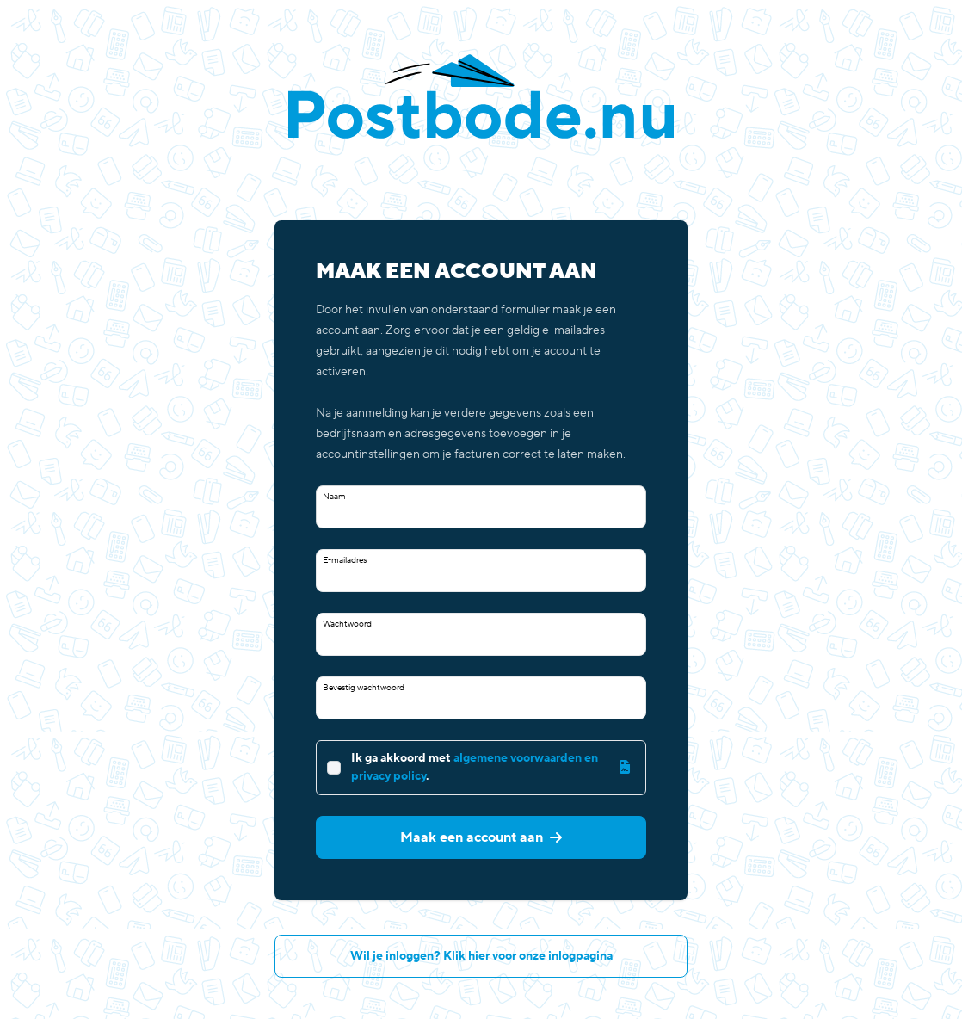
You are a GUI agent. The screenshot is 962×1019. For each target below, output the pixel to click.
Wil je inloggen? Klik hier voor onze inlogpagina (481, 956)
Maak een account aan (481, 837)
